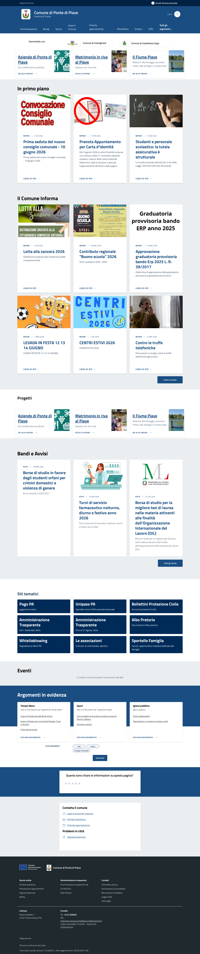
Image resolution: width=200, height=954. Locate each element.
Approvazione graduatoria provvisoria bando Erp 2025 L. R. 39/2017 (156, 259)
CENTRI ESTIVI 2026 (97, 343)
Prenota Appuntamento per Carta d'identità (100, 144)
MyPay (22, 896)
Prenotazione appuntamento (31, 888)
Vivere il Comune (72, 27)
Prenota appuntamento (96, 27)
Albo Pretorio (65, 892)
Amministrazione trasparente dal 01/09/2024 (74, 886)
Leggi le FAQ (107, 896)
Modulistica (122, 29)
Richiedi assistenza (27, 884)
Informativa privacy (110, 884)
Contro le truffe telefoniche (149, 345)
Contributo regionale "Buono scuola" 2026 (97, 254)
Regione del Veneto (27, 3)
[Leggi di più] (31, 178)
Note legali (106, 900)
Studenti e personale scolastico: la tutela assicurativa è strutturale (154, 149)
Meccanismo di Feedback (112, 892)
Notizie (26, 135)
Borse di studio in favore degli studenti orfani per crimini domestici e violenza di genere (44, 480)
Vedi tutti (100, 757)
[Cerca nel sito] (177, 14)
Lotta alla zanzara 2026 (44, 251)
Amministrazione (28, 29)
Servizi (58, 29)
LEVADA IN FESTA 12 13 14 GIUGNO (44, 345)
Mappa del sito (25, 938)
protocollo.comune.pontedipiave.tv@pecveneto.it (81, 920)
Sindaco (138, 29)
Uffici (151, 29)
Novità (46, 29)
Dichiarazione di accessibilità (113, 888)
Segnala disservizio (27, 892)
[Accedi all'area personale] (165, 3)
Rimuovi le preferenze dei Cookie (33, 945)
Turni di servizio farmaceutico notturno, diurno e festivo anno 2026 (99, 510)
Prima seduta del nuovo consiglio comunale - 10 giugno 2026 (44, 147)
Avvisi (25, 466)
